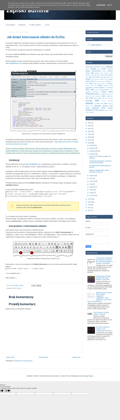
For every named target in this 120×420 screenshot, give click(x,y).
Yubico (87, 112)
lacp (92, 85)
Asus (98, 69)
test (97, 100)
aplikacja (109, 67)
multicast (110, 87)
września (93, 154)
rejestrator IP (109, 94)
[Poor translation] (7, 389)
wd (92, 106)
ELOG (14, 287)
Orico (111, 89)
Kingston (110, 83)
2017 (90, 140)
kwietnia (92, 187)
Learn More (100, 5)
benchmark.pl (96, 71)
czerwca (92, 181)
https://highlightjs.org (13, 63)
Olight (92, 89)
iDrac (87, 83)
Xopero (106, 110)
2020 (90, 131)
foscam (106, 79)
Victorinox (110, 103)
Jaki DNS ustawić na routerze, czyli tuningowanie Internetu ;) (104, 328)
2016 (90, 143)
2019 (90, 134)
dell (95, 75)
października (94, 151)
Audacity (110, 69)
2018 (90, 137)
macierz (101, 87)
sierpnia (92, 175)
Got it (109, 5)
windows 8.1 (90, 110)
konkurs (88, 85)
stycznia (92, 195)
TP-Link (110, 101)
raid (100, 94)
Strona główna (10, 25)
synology (89, 101)
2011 (90, 210)
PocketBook (96, 92)
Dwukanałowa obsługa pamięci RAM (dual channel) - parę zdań (103, 278)
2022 (90, 126)
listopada (93, 148)
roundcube (98, 96)
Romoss (92, 96)
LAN (95, 85)
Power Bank (107, 92)
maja (91, 184)
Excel (111, 77)
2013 (90, 205)
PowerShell (90, 94)
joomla (98, 83)
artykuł (93, 69)
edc (90, 77)
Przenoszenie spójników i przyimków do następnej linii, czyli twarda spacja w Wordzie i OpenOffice (104, 260)
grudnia (92, 145)
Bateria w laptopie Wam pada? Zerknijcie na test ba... (99, 171)
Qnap (97, 94)
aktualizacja (89, 67)
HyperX (108, 81)
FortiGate (101, 79)
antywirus (103, 66)
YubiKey (91, 112)
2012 (90, 207)
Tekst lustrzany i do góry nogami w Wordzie (101, 313)
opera (96, 89)
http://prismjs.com (69, 148)
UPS (101, 103)
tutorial (19, 287)
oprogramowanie (104, 89)
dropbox (110, 75)
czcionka (106, 73)
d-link (92, 75)
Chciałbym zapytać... (35, 25)
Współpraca (22, 25)
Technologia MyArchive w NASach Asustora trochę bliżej (100, 162)
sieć (87, 98)
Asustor (103, 69)
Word (97, 110)
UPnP (98, 103)
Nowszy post (10, 356)
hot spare (98, 81)
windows (97, 106)
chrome (97, 73)
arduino (87, 69)
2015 (90, 199)
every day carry (104, 77)
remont (87, 96)
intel (94, 83)
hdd (94, 81)
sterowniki (110, 98)
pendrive (88, 92)
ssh (106, 98)
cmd (101, 73)
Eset (97, 77)
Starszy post (76, 356)
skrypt (91, 98)
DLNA (102, 75)
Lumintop (95, 87)
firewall (88, 79)
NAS (87, 90)
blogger (88, 73)
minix (105, 87)
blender (104, 71)
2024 (90, 123)
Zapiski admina (96, 45)
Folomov (96, 79)
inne (90, 83)
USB (105, 103)
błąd (92, 73)
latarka (100, 85)
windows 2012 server (102, 108)
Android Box (96, 67)
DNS (106, 75)
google (111, 79)
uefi (94, 103)
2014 (90, 202)
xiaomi (102, 110)
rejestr (103, 94)
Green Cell (89, 81)
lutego (92, 192)
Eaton (87, 77)
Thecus (104, 100)
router (103, 96)
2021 (90, 128)
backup (88, 71)
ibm (112, 81)
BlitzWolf (110, 71)
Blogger (90, 375)
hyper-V (103, 81)
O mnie (47, 25)
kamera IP (104, 83)
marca (92, 190)
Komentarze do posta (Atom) (23, 360)
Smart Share (97, 98)
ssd (103, 98)
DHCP (98, 75)
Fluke (92, 79)
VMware (88, 106)
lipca (91, 178)
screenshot (109, 96)
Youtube (110, 110)
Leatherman (106, 85)
